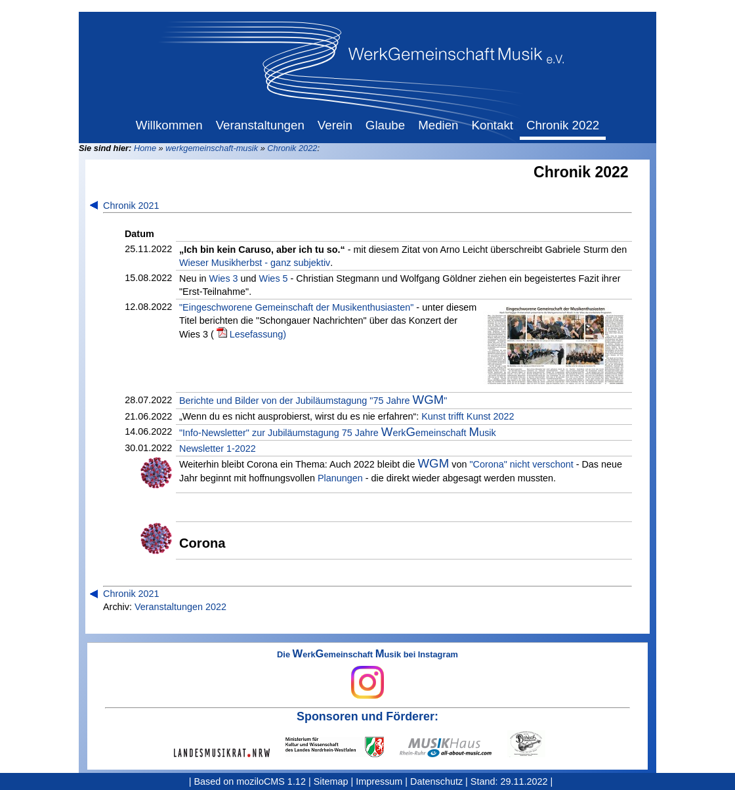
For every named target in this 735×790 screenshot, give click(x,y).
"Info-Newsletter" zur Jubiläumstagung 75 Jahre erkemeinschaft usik (337, 432)
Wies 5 (273, 278)
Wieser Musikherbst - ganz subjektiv (254, 262)
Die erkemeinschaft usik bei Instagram (367, 674)
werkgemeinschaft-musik (211, 148)
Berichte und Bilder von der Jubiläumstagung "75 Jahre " (313, 399)
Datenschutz (436, 781)
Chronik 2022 (292, 148)
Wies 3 (223, 278)
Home (145, 148)
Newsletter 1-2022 (217, 448)
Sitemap (331, 781)
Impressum (379, 781)
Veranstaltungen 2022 (180, 607)
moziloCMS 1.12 (271, 781)
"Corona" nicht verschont (521, 464)
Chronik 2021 (131, 205)
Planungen (340, 478)
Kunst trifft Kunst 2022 (467, 416)
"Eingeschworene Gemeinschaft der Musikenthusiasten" (296, 307)
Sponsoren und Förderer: (367, 716)
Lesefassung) (258, 334)
